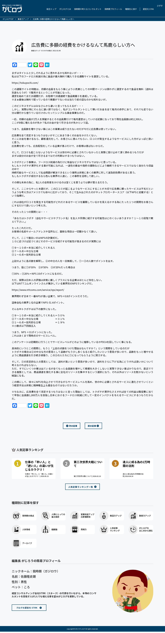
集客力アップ (35, 50)
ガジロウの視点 (46, 50)
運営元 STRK (148, 9)
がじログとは (65, 9)
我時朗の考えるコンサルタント (87, 9)
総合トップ (51, 9)
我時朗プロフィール (113, 9)
